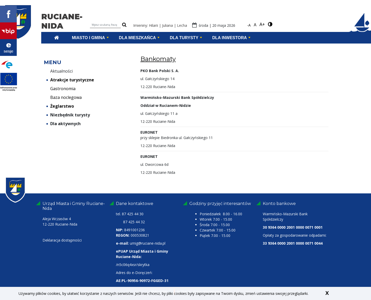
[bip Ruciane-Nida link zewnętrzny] (8, 30)
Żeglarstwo (60, 106)
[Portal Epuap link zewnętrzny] (8, 64)
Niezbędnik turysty (68, 115)
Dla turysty (186, 38)
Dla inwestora (231, 38)
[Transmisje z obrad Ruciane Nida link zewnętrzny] (8, 47)
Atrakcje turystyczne (70, 80)
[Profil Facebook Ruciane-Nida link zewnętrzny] (8, 13)
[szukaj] (124, 25)
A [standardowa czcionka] (255, 25)
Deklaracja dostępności (62, 240)
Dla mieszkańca (139, 38)
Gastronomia (60, 88)
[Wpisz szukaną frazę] (105, 25)
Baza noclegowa (64, 97)
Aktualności (59, 71)
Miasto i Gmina (90, 38)
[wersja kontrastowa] (270, 24)
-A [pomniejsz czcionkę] (249, 25)
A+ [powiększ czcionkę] (262, 24)
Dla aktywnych (63, 123)
